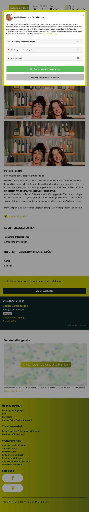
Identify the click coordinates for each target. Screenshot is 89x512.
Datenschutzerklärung (49, 33)
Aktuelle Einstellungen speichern (45, 77)
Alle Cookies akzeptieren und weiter (45, 68)
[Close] (83, 14)
